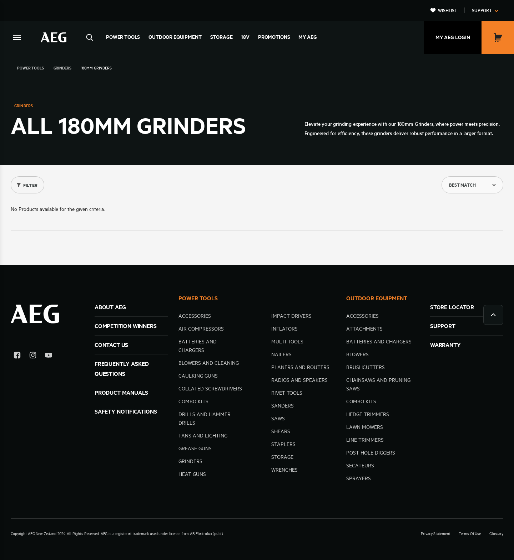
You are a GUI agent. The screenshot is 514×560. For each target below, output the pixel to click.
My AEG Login (452, 37)
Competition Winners (126, 326)
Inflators (284, 329)
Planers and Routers (300, 367)
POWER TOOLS (198, 298)
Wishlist (447, 10)
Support (482, 10)
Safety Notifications (126, 411)
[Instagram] (32, 356)
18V (245, 37)
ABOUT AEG (110, 307)
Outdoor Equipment (174, 37)
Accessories (194, 316)
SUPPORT (442, 326)
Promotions (274, 37)
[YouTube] (48, 356)
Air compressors (201, 329)
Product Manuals (121, 392)
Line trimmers (365, 440)
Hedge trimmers (367, 414)
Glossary (496, 533)
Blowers (357, 354)
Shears (280, 431)
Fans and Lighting (202, 435)
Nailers (281, 354)
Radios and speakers (299, 380)
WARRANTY (445, 344)
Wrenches (284, 470)
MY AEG (307, 37)
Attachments (364, 329)
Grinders (190, 461)
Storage (221, 37)
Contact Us (111, 344)
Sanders (282, 406)
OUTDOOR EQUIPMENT (376, 298)
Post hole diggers (370, 453)
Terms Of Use (470, 533)
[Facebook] (17, 356)
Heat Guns (192, 474)
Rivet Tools (286, 393)
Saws (278, 418)
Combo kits (193, 401)
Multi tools (287, 341)
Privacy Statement (435, 533)
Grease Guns (195, 448)
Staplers (283, 444)
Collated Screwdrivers (210, 388)
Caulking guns (198, 376)
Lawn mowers (364, 427)
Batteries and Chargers (379, 341)
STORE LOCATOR (452, 307)
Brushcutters (365, 367)
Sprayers (358, 478)
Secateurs (360, 465)
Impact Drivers (291, 316)
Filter (30, 185)
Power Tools (123, 37)
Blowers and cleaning (208, 363)
